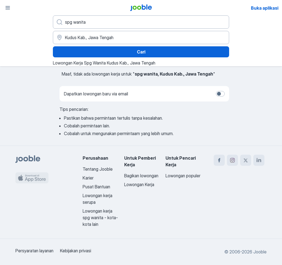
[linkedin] (258, 160)
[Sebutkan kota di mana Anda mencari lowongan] (141, 37)
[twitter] (245, 160)
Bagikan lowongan (141, 175)
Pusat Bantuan (96, 186)
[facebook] (219, 160)
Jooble (260, 252)
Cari (141, 52)
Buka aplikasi (264, 8)
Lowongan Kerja (139, 184)
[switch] (220, 94)
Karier (88, 178)
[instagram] (232, 160)
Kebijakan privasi (75, 250)
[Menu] (7, 7)
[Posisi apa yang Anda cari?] (141, 22)
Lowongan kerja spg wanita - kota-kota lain (100, 217)
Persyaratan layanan (34, 250)
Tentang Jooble (98, 169)
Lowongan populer (183, 175)
